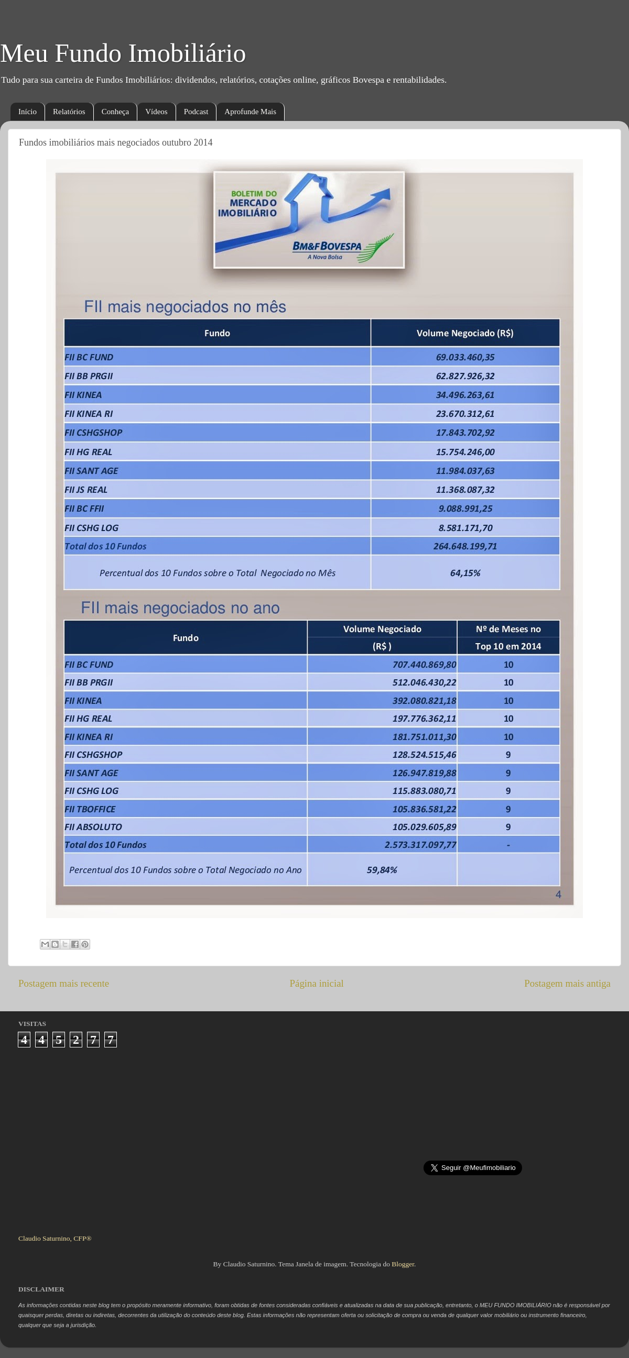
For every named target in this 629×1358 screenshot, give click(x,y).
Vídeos (156, 111)
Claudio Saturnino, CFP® (55, 1238)
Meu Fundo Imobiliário (123, 53)
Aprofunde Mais (250, 111)
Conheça (115, 111)
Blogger (403, 1264)
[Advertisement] (314, 1136)
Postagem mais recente (63, 983)
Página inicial (317, 983)
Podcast (196, 111)
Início (27, 111)
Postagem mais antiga (567, 983)
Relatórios (69, 111)
